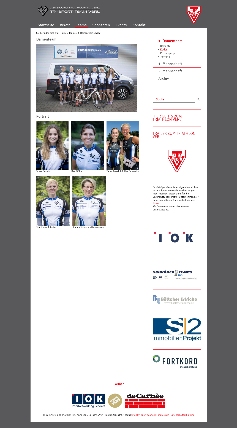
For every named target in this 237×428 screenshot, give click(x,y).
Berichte (165, 46)
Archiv (163, 78)
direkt (156, 203)
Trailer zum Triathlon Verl (174, 135)
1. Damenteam (85, 33)
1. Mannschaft (170, 63)
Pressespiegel (168, 53)
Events (121, 25)
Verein (65, 25)
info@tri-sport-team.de (143, 415)
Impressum (163, 415)
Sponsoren (101, 25)
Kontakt (139, 25)
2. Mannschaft (170, 71)
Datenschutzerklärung (182, 415)
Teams (81, 25)
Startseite (46, 25)
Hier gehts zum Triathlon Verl (167, 118)
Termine (165, 56)
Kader (98, 33)
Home (64, 33)
